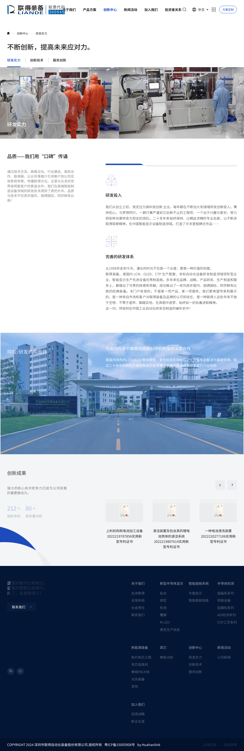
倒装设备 (224, 600)
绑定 (163, 600)
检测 (163, 607)
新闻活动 (224, 647)
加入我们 (138, 704)
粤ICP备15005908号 (119, 744)
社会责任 (138, 607)
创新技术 (36, 60)
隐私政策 (230, 744)
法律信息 (209, 744)
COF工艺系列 (227, 622)
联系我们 (138, 614)
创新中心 (22, 33)
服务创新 (59, 60)
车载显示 (195, 593)
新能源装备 (139, 647)
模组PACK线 (140, 671)
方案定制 (228, 9)
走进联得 (138, 593)
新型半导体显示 (171, 583)
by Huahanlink (148, 744)
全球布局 (138, 600)
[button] (232, 485)
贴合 (163, 593)
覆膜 (163, 614)
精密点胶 (166, 657)
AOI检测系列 (226, 614)
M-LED (164, 622)
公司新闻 (224, 657)
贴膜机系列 (225, 607)
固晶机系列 (225, 593)
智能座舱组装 (199, 600)
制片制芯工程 (141, 657)
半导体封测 (225, 583)
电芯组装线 (139, 664)
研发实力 (41, 33)
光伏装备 (138, 679)
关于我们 (138, 583)
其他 (134, 686)
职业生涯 (138, 721)
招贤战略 (138, 713)
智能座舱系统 (199, 583)
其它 (163, 647)
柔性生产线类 (170, 629)
